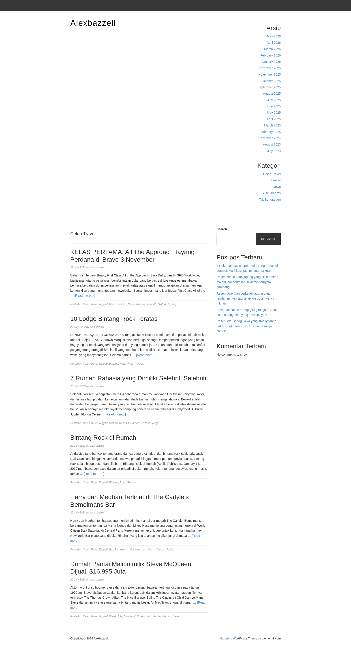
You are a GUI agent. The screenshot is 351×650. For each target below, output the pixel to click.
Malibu (128, 616)
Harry (151, 549)
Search (221, 229)
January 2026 (271, 61)
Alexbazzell (93, 23)
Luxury (276, 180)
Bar (111, 549)
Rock (131, 363)
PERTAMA (159, 304)
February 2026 (270, 55)
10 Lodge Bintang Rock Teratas (114, 318)
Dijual (112, 616)
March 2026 (272, 49)
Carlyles (135, 549)
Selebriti (145, 423)
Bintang (113, 363)
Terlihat (171, 549)
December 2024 (269, 138)
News (277, 187)
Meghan (160, 549)
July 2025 (274, 100)
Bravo (112, 304)
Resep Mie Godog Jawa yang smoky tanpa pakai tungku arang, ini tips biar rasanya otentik (246, 326)
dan (143, 549)
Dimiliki (113, 423)
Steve (176, 616)
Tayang (171, 304)
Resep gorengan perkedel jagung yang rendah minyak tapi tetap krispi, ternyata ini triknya (246, 298)
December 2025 (269, 68)
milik (149, 616)
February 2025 (270, 132)
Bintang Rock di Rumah (103, 437)
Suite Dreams (271, 193)
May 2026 (274, 36)
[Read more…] (84, 295)
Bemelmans (122, 549)
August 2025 (272, 93)
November (134, 304)
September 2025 (269, 87)
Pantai (157, 616)
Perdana (146, 304)
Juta (119, 616)
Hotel (123, 363)
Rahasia (124, 423)
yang (155, 423)
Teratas (139, 363)
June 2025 (273, 106)
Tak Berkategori (270, 199)
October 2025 (271, 81)
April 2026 (274, 42)
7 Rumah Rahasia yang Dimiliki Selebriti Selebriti (138, 378)
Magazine (226, 638)
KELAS (122, 304)
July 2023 (274, 151)
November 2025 (269, 74)
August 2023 (272, 144)
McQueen (139, 616)
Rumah (135, 423)
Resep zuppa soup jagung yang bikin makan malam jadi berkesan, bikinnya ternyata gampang (247, 282)
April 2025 (274, 119)
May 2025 (274, 112)
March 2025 (272, 125)
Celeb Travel (272, 174)
